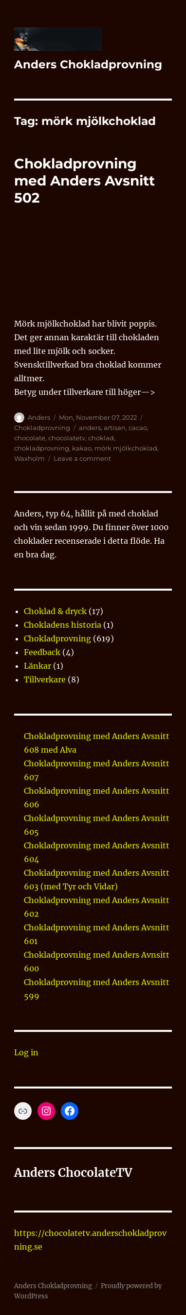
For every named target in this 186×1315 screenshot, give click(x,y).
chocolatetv (66, 438)
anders (90, 427)
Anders (39, 417)
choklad (101, 438)
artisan (115, 427)
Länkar (37, 666)
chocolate (29, 438)
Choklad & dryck (55, 611)
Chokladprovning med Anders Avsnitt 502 (84, 180)
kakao (82, 448)
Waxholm (29, 458)
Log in (26, 1052)
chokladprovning (41, 448)
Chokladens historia (62, 625)
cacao (138, 427)
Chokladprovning (42, 427)
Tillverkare (45, 679)
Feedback (42, 652)
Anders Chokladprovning (88, 64)
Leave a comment (82, 458)
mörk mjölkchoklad (125, 448)
